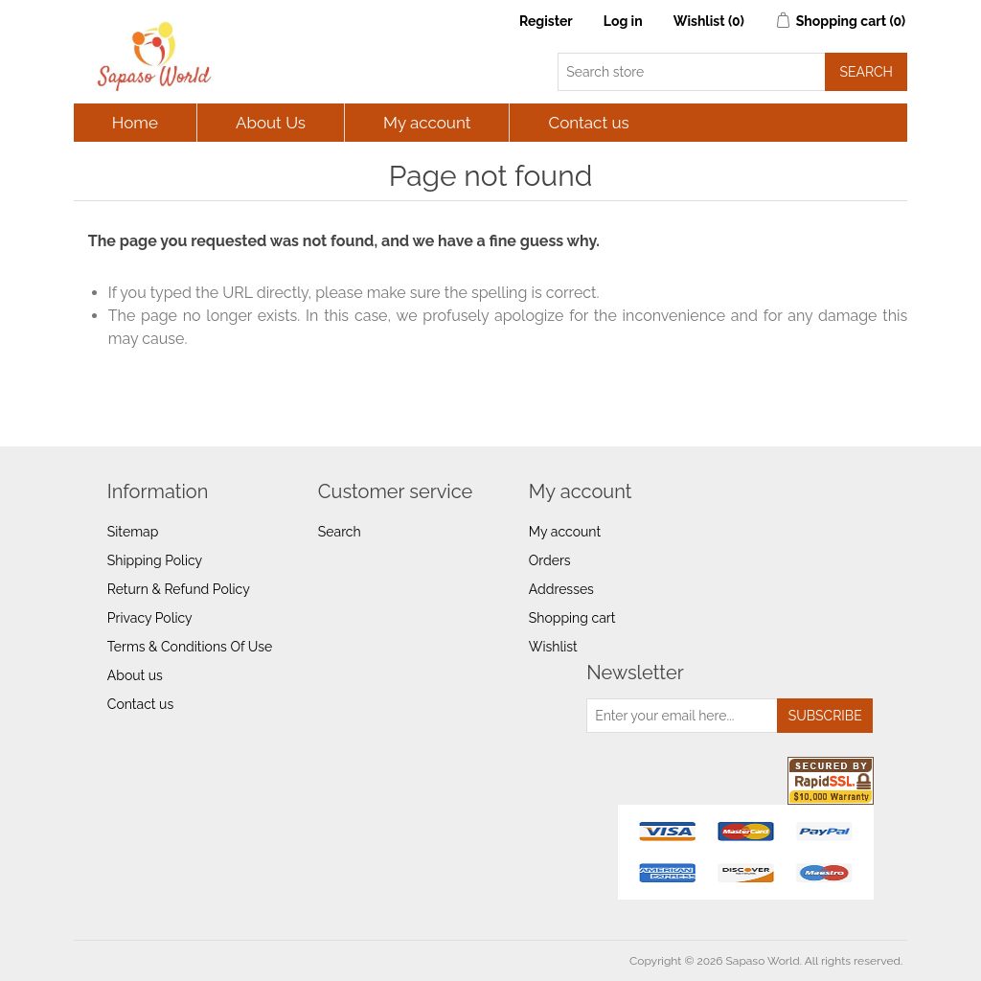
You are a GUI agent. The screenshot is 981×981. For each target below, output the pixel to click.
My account (427, 122)
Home (135, 122)
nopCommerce (186, 961)
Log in (623, 21)
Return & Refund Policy (178, 589)
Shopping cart (572, 618)
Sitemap (132, 531)
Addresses (561, 589)
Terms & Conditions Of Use (189, 646)
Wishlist (553, 646)
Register (546, 21)
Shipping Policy (154, 560)
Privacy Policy (150, 618)
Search (339, 531)
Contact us (588, 122)
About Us (271, 122)
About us (135, 675)
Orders (550, 560)
